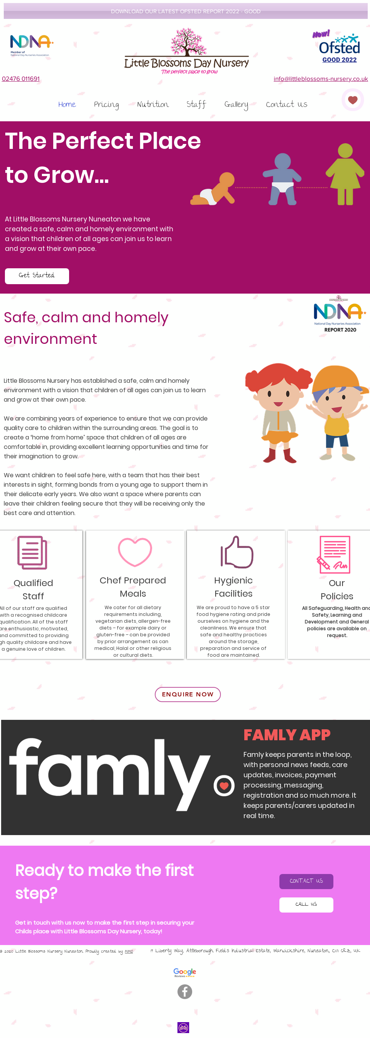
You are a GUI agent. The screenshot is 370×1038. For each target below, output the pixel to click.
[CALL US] (306, 905)
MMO (129, 952)
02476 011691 (21, 78)
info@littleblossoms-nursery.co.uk (321, 78)
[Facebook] (184, 991)
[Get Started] (37, 276)
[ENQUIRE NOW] (188, 694)
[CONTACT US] (306, 881)
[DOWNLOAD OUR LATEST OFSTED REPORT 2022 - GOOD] (186, 11)
